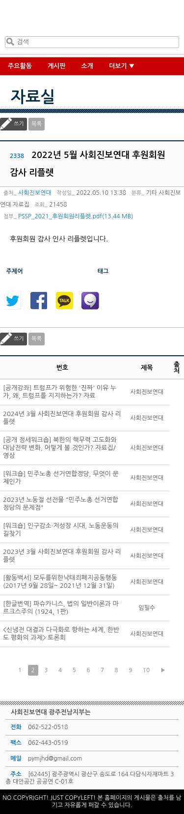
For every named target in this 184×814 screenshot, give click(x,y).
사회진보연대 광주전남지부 (90, 20)
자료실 (33, 97)
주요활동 (20, 66)
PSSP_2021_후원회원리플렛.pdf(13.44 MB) (75, 216)
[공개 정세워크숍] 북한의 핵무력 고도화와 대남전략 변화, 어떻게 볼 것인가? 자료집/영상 (60, 448)
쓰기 (19, 124)
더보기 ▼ (122, 66)
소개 (87, 66)
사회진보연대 (35, 193)
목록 (36, 124)
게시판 (57, 66)
